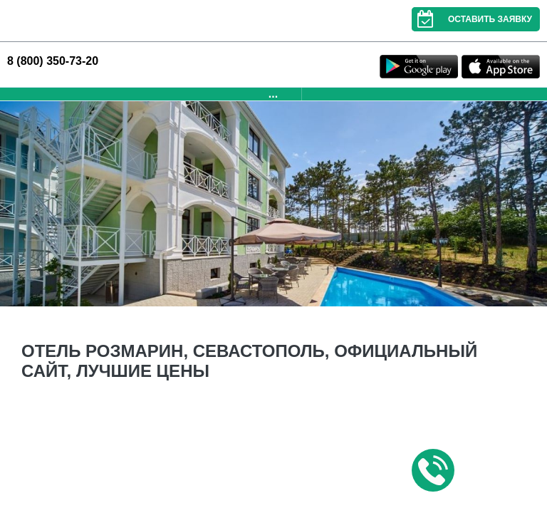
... (273, 94)
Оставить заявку (472, 19)
